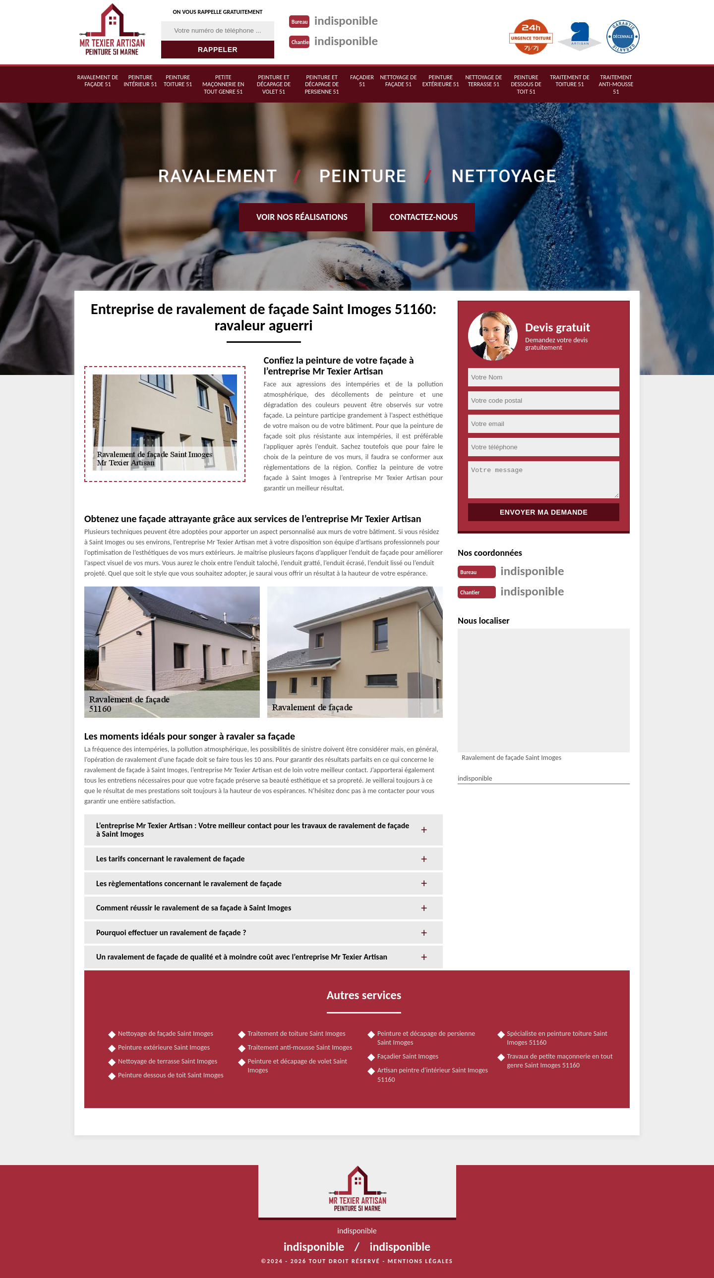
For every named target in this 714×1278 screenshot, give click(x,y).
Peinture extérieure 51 (440, 81)
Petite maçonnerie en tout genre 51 (223, 84)
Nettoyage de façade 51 (398, 81)
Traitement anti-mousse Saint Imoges (300, 1047)
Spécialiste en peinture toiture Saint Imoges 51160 (557, 1038)
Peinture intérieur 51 (140, 81)
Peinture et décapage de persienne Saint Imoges (426, 1038)
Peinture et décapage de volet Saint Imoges (298, 1065)
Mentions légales (420, 1261)
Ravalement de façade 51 (98, 81)
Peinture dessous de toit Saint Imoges (171, 1075)
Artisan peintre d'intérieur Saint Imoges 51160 (432, 1074)
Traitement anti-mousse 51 (615, 84)
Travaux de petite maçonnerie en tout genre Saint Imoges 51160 (560, 1060)
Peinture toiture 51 (178, 81)
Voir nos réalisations (302, 217)
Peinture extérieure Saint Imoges (164, 1047)
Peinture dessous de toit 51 (526, 84)
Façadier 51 (362, 81)
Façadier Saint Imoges (407, 1056)
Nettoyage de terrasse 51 (483, 81)
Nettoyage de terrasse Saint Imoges (167, 1061)
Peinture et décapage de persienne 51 (322, 84)
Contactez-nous (424, 217)
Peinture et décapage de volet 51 (274, 84)
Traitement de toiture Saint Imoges (297, 1033)
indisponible (348, 20)
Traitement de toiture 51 (570, 81)
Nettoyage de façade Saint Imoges (165, 1033)
